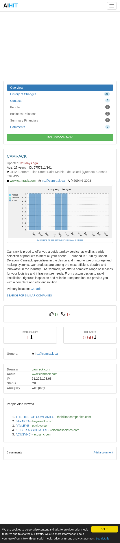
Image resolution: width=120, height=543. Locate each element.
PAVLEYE (22, 425)
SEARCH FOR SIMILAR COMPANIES (29, 295)
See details (102, 538)
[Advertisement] (60, 46)
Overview (16, 87)
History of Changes (60, 94)
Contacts (60, 100)
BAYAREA (23, 421)
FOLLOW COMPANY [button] (60, 137)
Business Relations (60, 114)
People (60, 107)
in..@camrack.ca (53, 180)
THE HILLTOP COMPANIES (35, 417)
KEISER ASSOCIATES (31, 430)
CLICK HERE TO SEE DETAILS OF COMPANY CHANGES (60, 240)
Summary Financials (60, 120)
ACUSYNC (23, 434)
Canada (36, 289)
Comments (60, 127)
